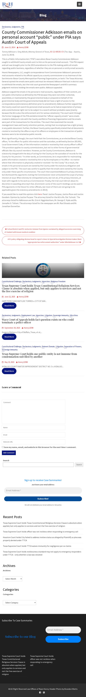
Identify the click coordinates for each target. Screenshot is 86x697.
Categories (8, 594)
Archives (7, 570)
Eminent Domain (48, 347)
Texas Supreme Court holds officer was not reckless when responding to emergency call (40, 531)
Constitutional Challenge (12, 281)
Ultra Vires (73, 316)
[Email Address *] (43, 490)
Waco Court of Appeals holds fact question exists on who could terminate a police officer (38, 321)
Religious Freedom (57, 281)
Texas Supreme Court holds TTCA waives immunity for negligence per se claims (37, 546)
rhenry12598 (23, 47)
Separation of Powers (71, 347)
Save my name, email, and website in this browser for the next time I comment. (40, 447)
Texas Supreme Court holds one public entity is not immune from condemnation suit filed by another (39, 355)
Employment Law (28, 316)
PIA (22, 27)
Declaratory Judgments (11, 27)
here (40, 194)
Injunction (46, 281)
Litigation (48, 316)
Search (6, 460)
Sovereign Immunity (60, 316)
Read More (10, 305)
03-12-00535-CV (57, 51)
